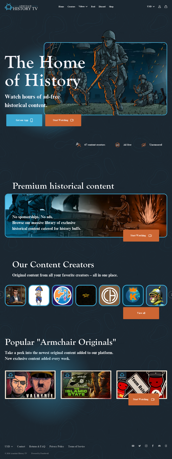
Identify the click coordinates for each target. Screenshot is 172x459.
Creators (71, 7)
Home (61, 7)
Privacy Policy (56, 446)
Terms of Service (76, 446)
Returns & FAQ (37, 446)
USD (151, 6)
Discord (102, 7)
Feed (93, 7)
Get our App (24, 120)
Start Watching (63, 120)
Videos (83, 6)
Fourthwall (44, 453)
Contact (21, 446)
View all (141, 313)
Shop (111, 7)
